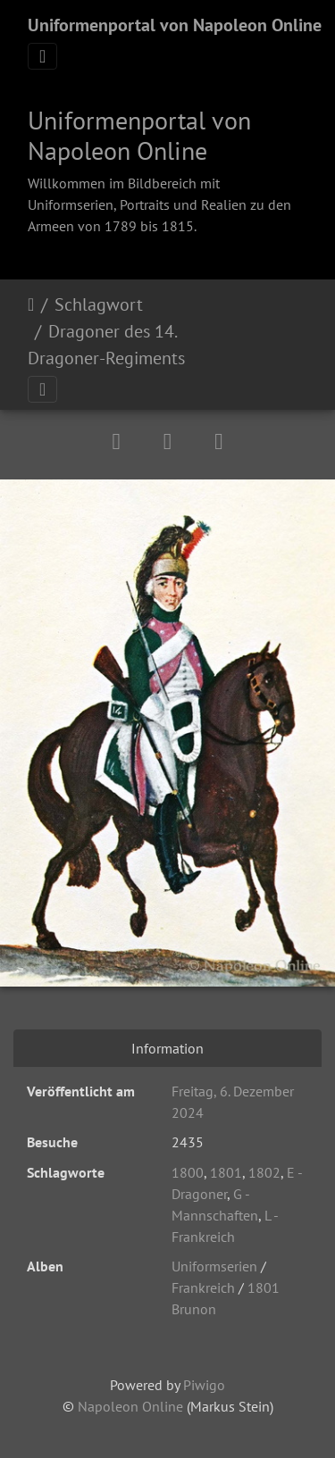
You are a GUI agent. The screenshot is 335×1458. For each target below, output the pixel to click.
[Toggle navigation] (42, 56)
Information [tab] (167, 1048)
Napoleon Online (130, 1406)
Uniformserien (214, 1266)
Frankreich (203, 1287)
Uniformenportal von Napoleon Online (175, 25)
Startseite (31, 304)
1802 (264, 1172)
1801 (226, 1172)
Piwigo (204, 1385)
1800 (188, 1172)
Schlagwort (98, 304)
